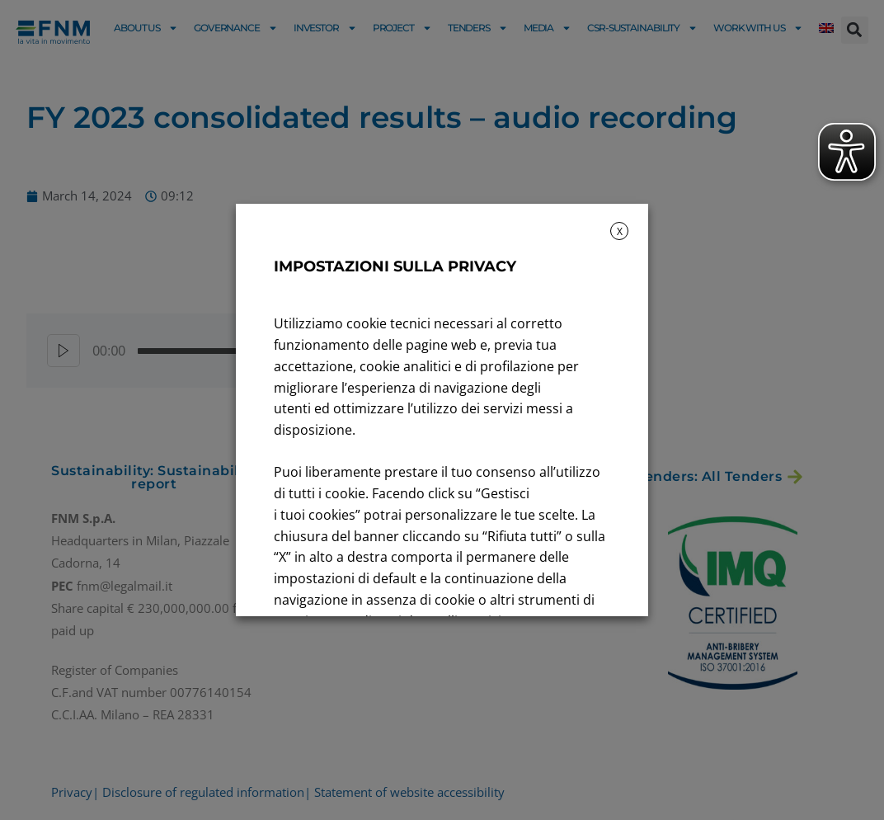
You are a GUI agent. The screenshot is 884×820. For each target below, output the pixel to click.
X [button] (620, 231)
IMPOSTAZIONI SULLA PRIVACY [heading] (395, 266)
